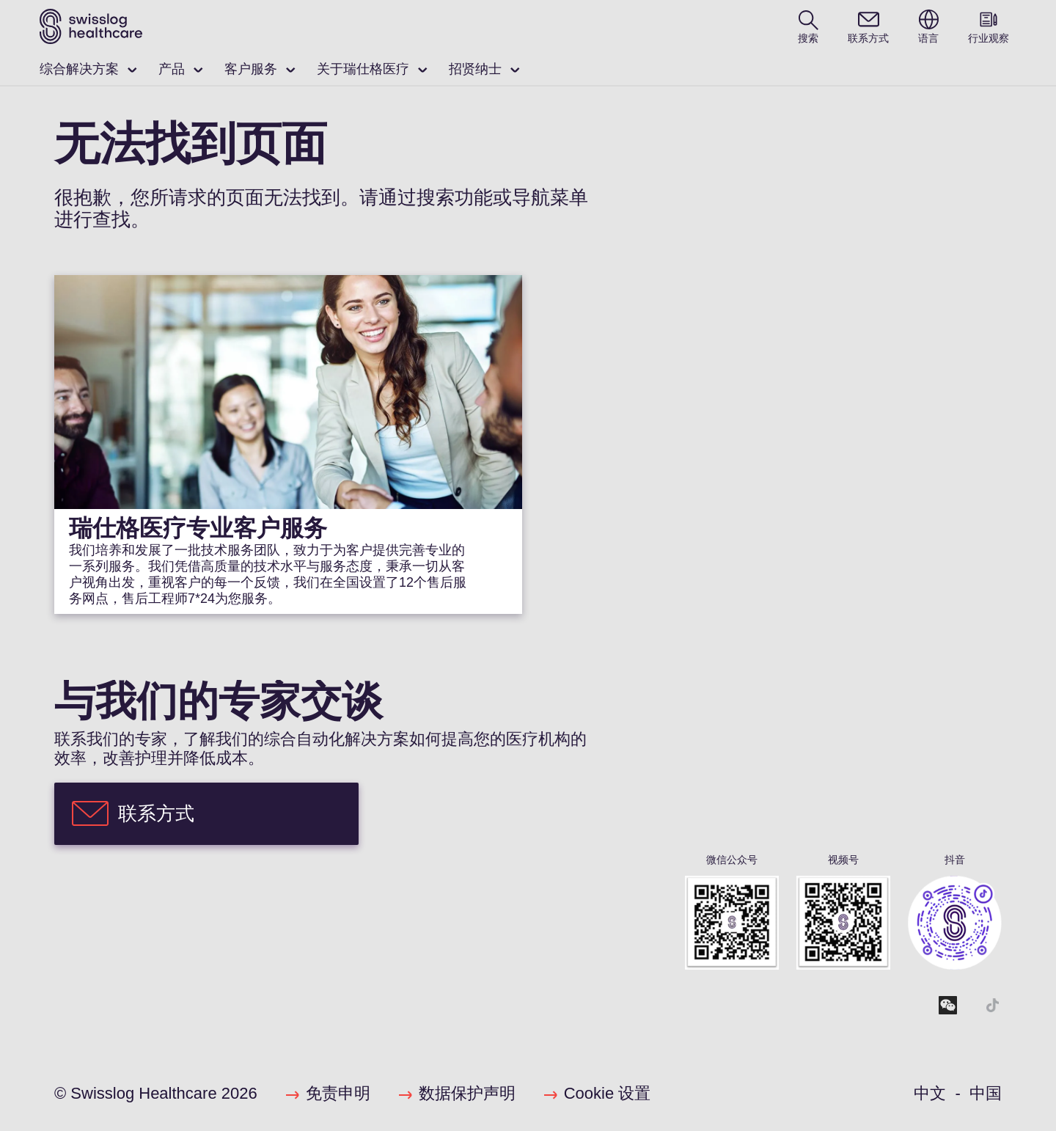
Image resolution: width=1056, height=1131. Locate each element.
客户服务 (250, 69)
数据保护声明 (467, 1093)
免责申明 (338, 1093)
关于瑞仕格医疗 (363, 69)
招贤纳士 (475, 69)
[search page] (808, 26)
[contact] (868, 26)
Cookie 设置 (607, 1093)
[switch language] (928, 26)
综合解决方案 (79, 69)
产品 (171, 69)
